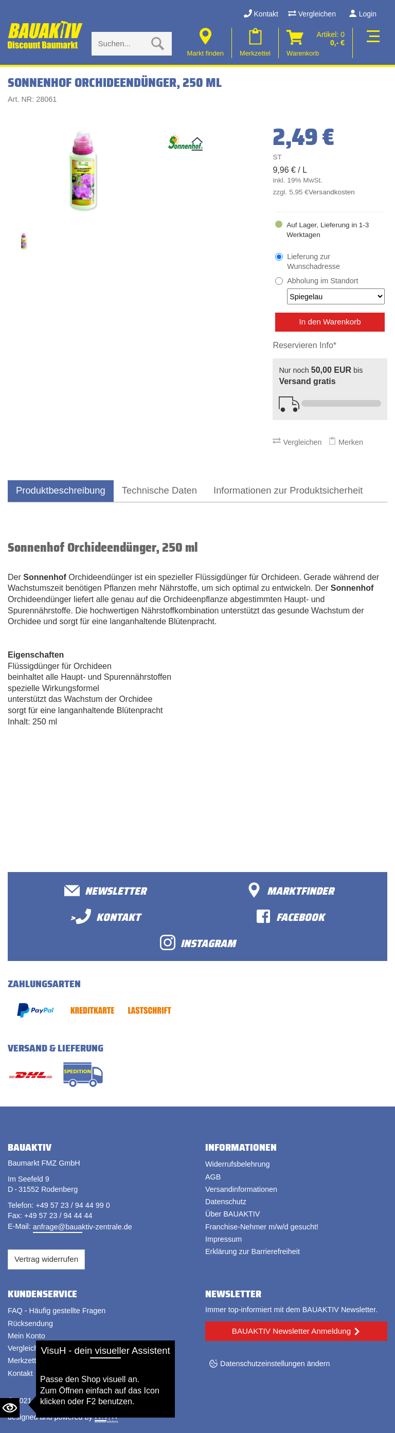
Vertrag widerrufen (46, 1259)
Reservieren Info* (304, 345)
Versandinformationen (241, 1189)
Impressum (223, 1239)
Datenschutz (225, 1202)
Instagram (198, 943)
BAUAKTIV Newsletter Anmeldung (291, 1331)
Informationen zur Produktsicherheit (288, 490)
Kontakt (261, 14)
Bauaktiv (48, 1400)
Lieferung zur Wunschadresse (313, 261)
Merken (345, 442)
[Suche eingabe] (121, 43)
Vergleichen (312, 14)
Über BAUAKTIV (232, 1214)
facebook (290, 916)
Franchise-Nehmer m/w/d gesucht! (261, 1227)
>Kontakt (105, 916)
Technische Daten (159, 490)
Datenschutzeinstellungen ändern (275, 1363)
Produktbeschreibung (60, 490)
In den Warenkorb (330, 321)
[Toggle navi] (371, 43)
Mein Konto (26, 1336)
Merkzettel (25, 1360)
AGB (213, 1177)
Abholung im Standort (336, 290)
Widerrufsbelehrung (237, 1164)
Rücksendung (30, 1323)
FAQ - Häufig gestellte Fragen (56, 1311)
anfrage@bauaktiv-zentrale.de (82, 1227)
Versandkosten (332, 192)
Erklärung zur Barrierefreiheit (252, 1251)
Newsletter (105, 890)
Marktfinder (290, 890)
